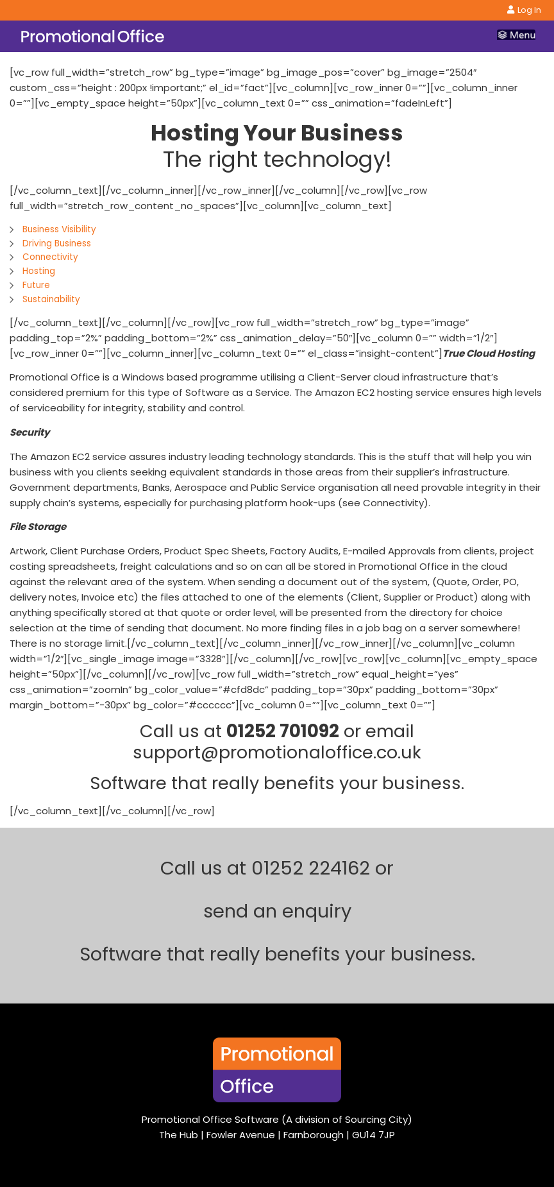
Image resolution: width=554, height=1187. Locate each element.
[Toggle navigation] (516, 36)
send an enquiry (277, 911)
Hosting (38, 271)
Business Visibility (59, 229)
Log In (524, 10)
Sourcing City (376, 1119)
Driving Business (56, 243)
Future (36, 285)
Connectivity (50, 257)
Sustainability (51, 299)
